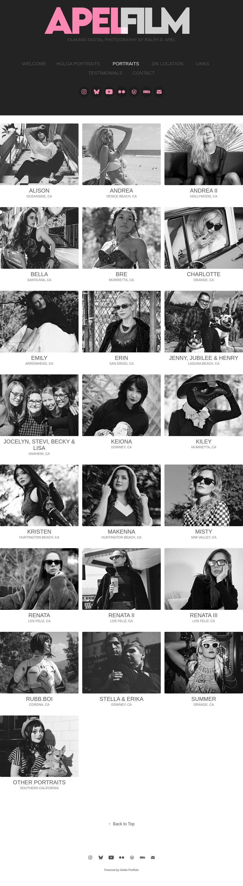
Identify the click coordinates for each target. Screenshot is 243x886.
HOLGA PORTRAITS (78, 63)
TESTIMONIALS (105, 73)
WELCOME (34, 63)
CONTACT (144, 73)
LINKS (202, 63)
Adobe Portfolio (129, 870)
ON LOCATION (167, 63)
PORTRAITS (126, 63)
